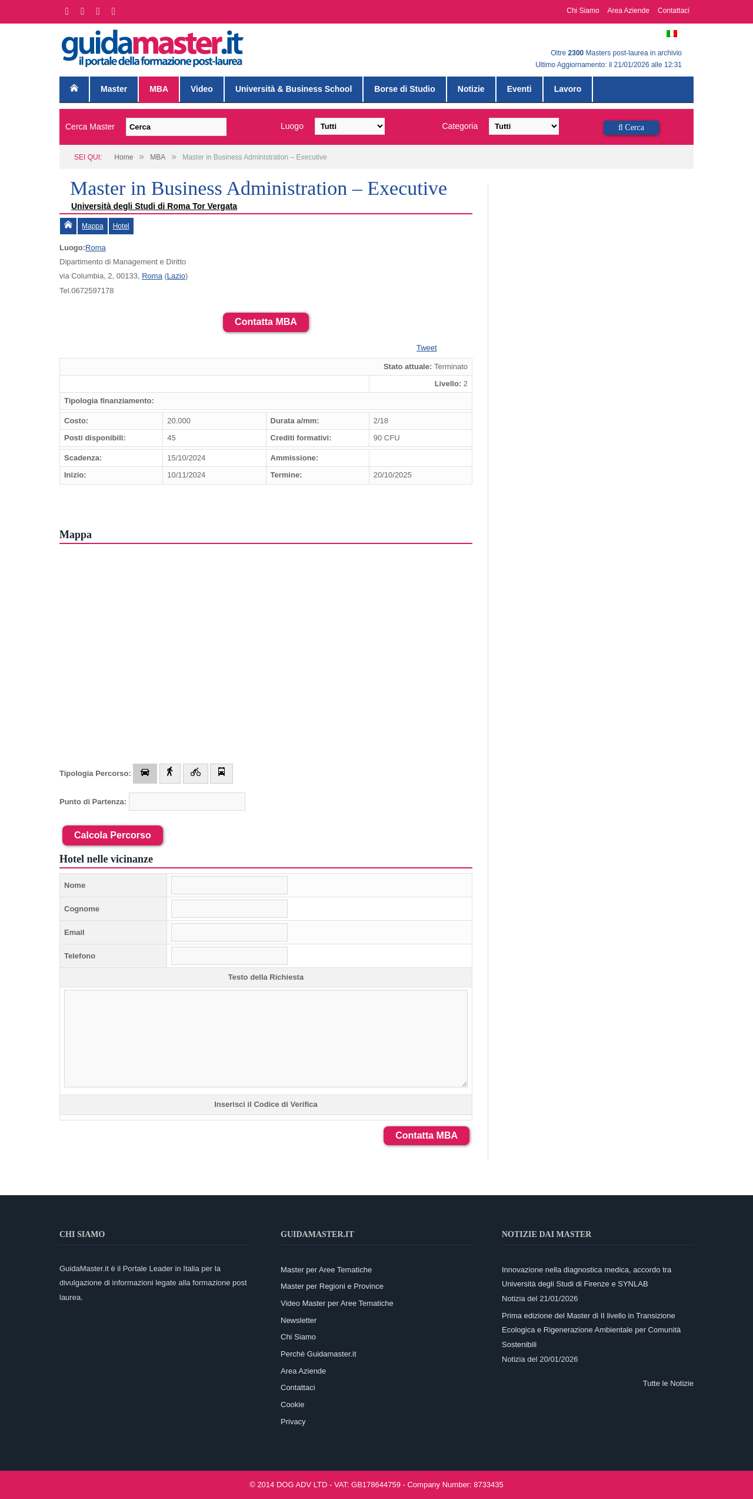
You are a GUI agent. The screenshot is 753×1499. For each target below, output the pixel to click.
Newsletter (298, 1320)
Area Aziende (628, 10)
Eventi (519, 89)
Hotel (121, 226)
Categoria (460, 126)
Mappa (93, 226)
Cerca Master (90, 126)
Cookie (292, 1404)
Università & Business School (293, 89)
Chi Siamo (583, 10)
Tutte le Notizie (668, 1383)
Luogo (292, 126)
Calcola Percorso (112, 835)
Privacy (293, 1421)
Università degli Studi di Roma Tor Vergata (154, 206)
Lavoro (568, 89)
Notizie (471, 89)
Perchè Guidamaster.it (318, 1353)
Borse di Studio (404, 89)
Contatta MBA (266, 322)
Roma (95, 247)
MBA (158, 89)
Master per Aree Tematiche (326, 1269)
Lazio (176, 275)
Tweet (427, 347)
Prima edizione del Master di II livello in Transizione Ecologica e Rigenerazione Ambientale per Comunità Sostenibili (591, 1330)
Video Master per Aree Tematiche (337, 1303)
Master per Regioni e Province (332, 1286)
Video (202, 89)
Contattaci (673, 10)
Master (114, 89)
